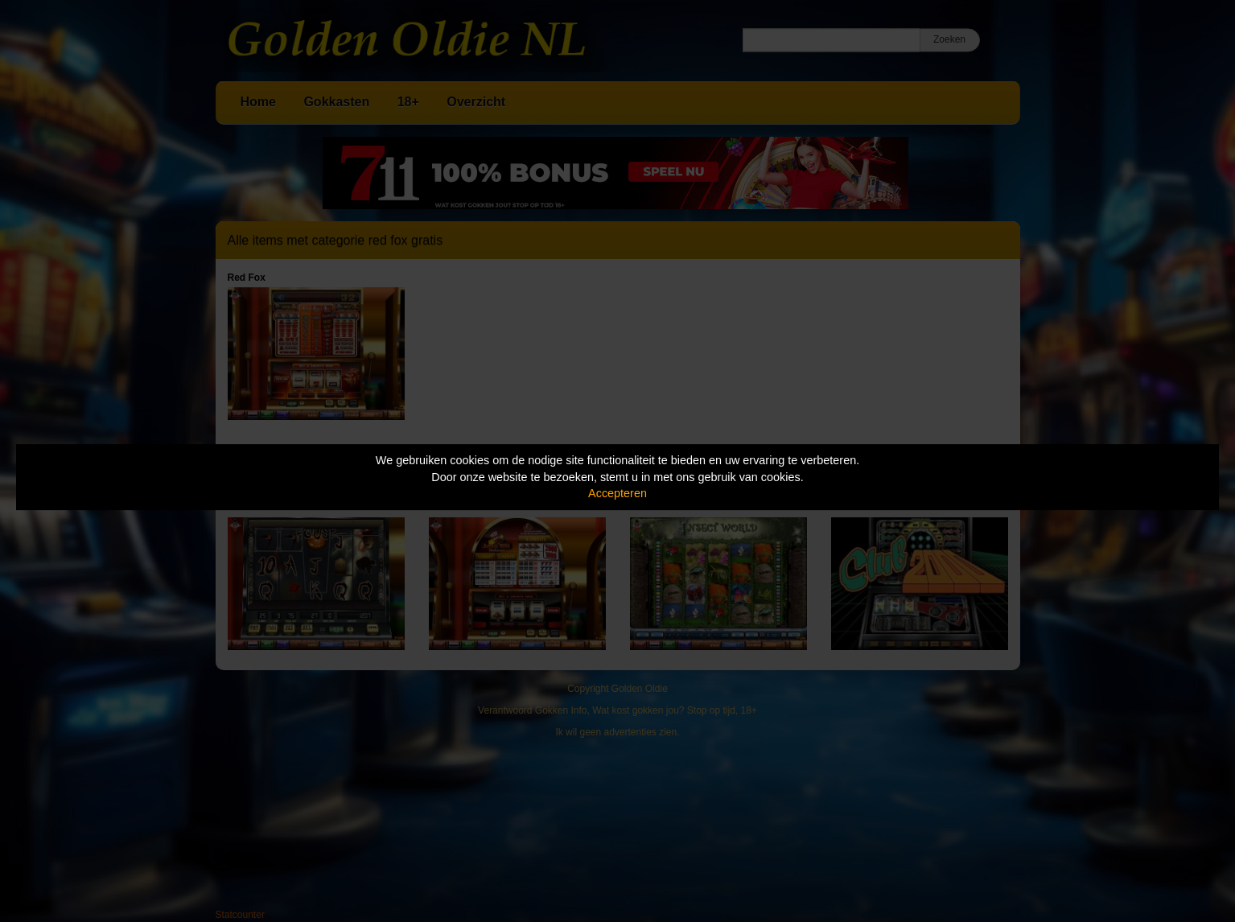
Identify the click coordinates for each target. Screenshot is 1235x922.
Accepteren (617, 493)
